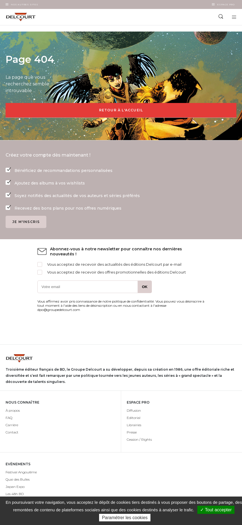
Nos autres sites (24, 4)
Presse (132, 432)
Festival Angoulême (21, 472)
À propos (13, 410)
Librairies (134, 425)
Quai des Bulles (18, 479)
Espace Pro (226, 4)
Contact (12, 432)
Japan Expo (15, 487)
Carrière (12, 425)
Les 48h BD (15, 494)
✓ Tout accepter (216, 509)
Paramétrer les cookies (125, 517)
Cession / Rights (139, 439)
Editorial (133, 418)
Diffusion (134, 410)
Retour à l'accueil (121, 110)
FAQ (9, 418)
